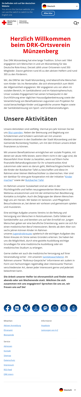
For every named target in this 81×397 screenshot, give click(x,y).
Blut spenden (15, 132)
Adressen (8, 346)
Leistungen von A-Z (49, 330)
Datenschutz (9, 360)
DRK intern (8, 374)
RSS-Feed (8, 369)
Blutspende (9, 335)
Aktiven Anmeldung (12, 325)
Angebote (45, 325)
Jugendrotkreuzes (22, 233)
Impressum (9, 365)
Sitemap (7, 355)
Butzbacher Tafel (34, 180)
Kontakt (7, 351)
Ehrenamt (8, 330)
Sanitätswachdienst (53, 256)
